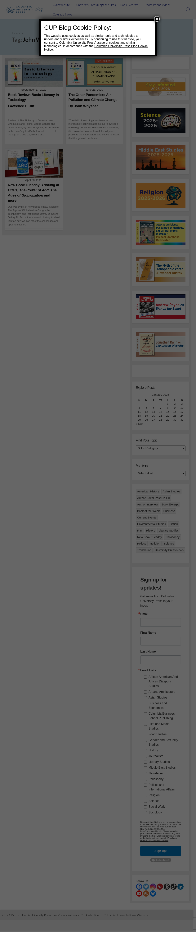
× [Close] (157, 18)
